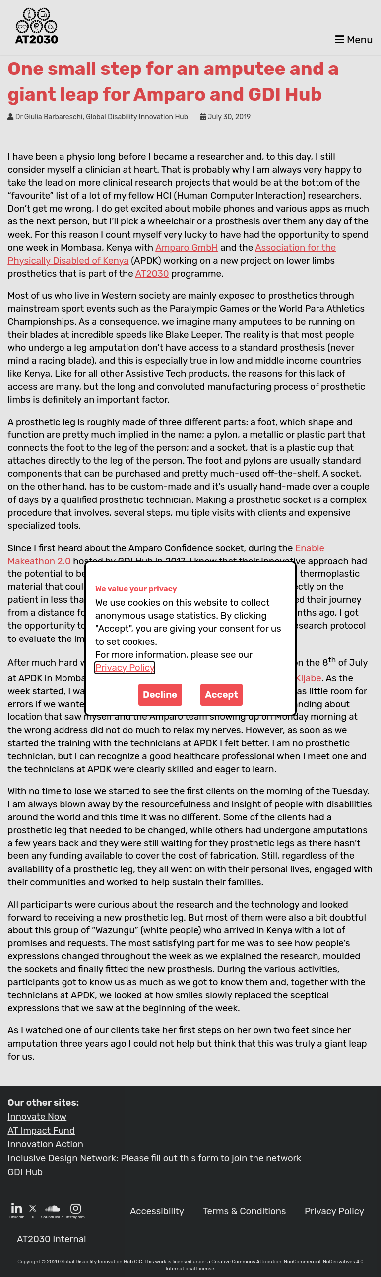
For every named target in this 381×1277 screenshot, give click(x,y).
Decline (160, 694)
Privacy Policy (124, 667)
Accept (221, 694)
